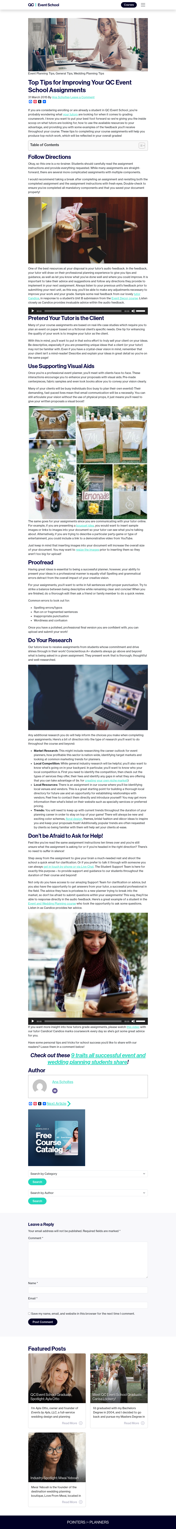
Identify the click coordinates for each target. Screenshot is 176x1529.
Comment (35, 1238)
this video (133, 1027)
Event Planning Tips (41, 73)
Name (33, 1283)
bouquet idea (85, 525)
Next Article (56, 1103)
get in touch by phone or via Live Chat (68, 866)
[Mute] (133, 311)
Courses (129, 4)
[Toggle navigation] (143, 4)
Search (37, 1182)
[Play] (33, 311)
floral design (74, 819)
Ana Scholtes (61, 97)
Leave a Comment (82, 97)
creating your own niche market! (106, 780)
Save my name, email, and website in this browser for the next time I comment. (83, 1313)
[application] (88, 311)
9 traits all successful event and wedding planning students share (97, 1058)
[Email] (55, 1090)
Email (33, 1298)
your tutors (70, 114)
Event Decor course (125, 298)
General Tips (64, 73)
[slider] (83, 311)
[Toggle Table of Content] (140, 146)
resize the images (87, 549)
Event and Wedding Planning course (52, 903)
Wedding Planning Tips (89, 73)
